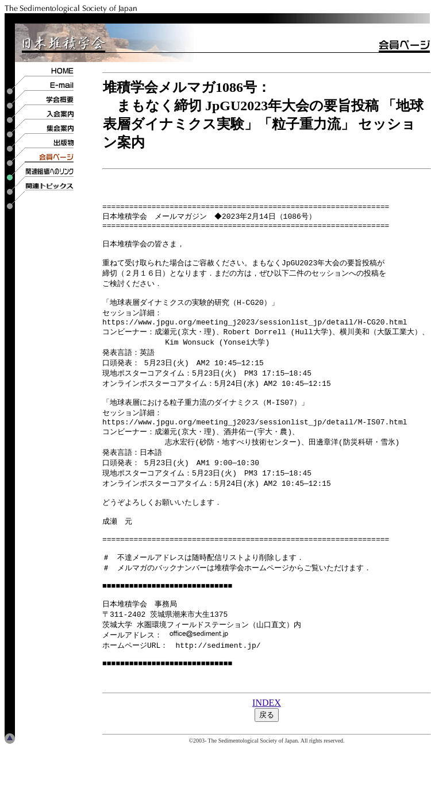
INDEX (266, 754)
